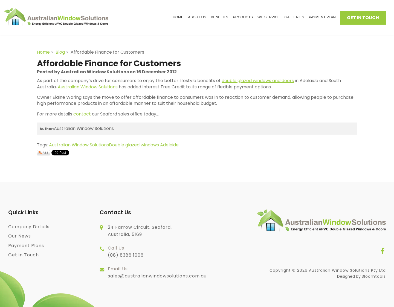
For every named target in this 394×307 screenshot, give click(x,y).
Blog (60, 52)
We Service (268, 17)
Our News (19, 236)
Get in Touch (363, 18)
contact (82, 114)
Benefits (219, 17)
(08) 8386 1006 (126, 251)
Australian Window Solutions (88, 87)
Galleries (294, 17)
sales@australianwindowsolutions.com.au (157, 272)
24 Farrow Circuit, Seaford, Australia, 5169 (140, 231)
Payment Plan (322, 17)
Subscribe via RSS (43, 152)
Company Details (29, 227)
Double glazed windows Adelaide (144, 145)
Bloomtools (374, 276)
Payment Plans (26, 245)
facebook (382, 251)
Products (243, 17)
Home (178, 17)
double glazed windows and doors (258, 80)
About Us (197, 17)
